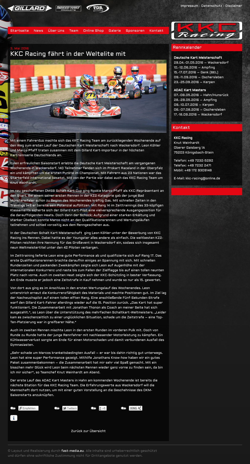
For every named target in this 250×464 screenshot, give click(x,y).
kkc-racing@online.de (203, 178)
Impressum (189, 6)
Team (73, 30)
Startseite (19, 30)
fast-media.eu (72, 451)
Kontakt (156, 30)
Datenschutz (211, 6)
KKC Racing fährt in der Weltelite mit (68, 54)
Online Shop (93, 30)
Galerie (115, 30)
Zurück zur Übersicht (88, 431)
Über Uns (56, 30)
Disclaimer (233, 6)
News (38, 30)
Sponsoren (135, 30)
